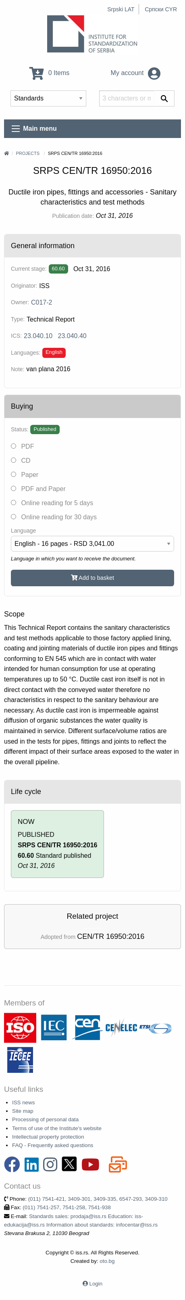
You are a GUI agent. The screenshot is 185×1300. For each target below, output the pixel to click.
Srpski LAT (120, 9)
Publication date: (73, 216)
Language (23, 530)
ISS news (23, 1102)
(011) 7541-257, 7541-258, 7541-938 (67, 1207)
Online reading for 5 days (52, 503)
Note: (17, 369)
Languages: (25, 352)
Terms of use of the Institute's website (57, 1128)
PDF (22, 446)
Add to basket (92, 578)
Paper (24, 474)
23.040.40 (72, 335)
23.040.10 (38, 335)
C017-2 (41, 302)
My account (135, 72)
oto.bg (107, 1261)
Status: (20, 429)
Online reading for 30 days (54, 517)
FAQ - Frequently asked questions (53, 1145)
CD (21, 460)
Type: (18, 319)
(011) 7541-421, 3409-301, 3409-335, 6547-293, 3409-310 (98, 1199)
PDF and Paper (38, 488)
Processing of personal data (45, 1119)
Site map (22, 1111)
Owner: (20, 302)
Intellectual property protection (48, 1137)
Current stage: (29, 268)
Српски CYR (161, 9)
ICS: (16, 335)
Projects (27, 153)
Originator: (24, 285)
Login (96, 1284)
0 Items (49, 72)
